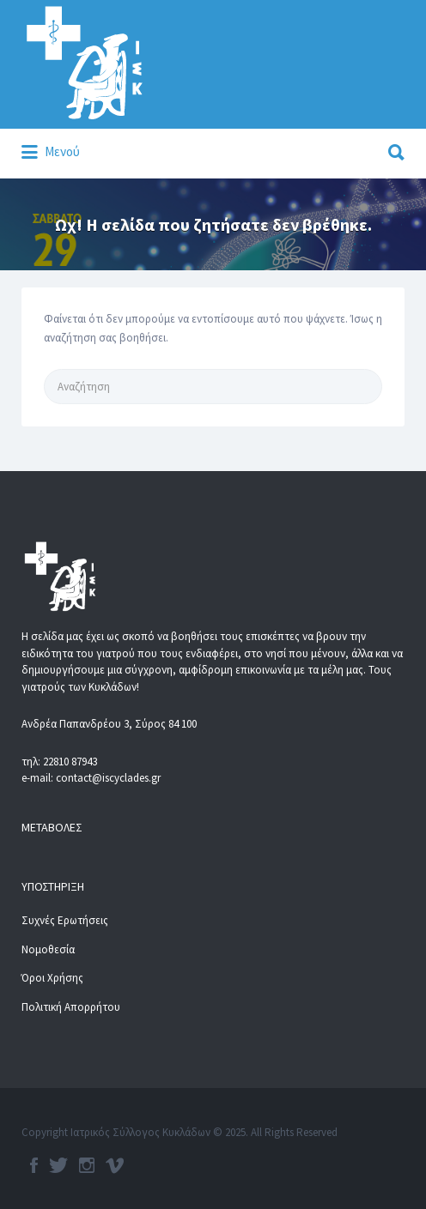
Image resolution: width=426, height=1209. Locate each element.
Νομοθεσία (48, 949)
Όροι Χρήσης (52, 977)
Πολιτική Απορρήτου (70, 1007)
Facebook (34, 1165)
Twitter (58, 1165)
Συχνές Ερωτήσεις (64, 920)
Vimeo (115, 1165)
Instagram (86, 1165)
